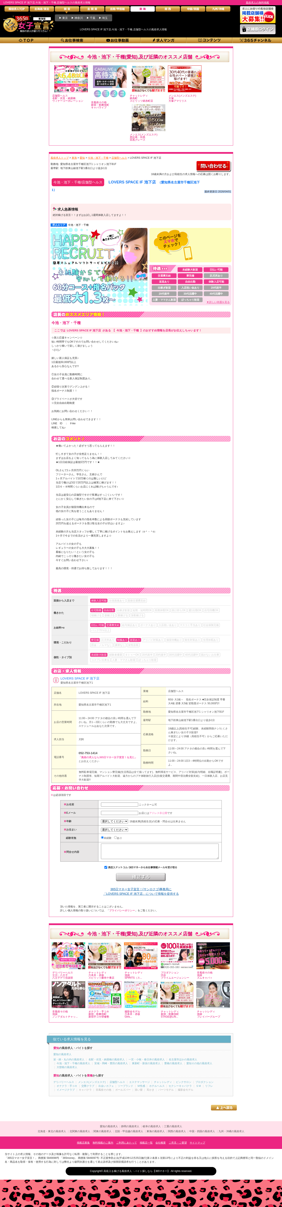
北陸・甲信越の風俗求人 (129, 1134)
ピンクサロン (183, 1085)
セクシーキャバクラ (180, 1089)
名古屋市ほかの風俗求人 (183, 1062)
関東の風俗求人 (102, 1134)
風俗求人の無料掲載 (257, 2)
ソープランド (125, 1089)
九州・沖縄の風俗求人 (231, 1134)
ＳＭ (198, 1089)
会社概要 (160, 1145)
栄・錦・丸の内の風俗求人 (68, 1062)
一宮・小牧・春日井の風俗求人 (147, 1062)
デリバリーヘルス (63, 1085)
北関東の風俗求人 (80, 1134)
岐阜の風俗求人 (152, 1129)
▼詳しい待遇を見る (218, 302)
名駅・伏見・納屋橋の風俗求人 (106, 1062)
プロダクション (204, 1085)
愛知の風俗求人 (62, 1057)
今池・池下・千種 (78, 224)
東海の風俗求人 (156, 1134)
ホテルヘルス (157, 1089)
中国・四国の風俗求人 (202, 1134)
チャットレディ (163, 1085)
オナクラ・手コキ (67, 1089)
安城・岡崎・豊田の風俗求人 (111, 1066)
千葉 (92, 18)
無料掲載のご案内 (103, 1145)
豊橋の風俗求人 (173, 1066)
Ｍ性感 (141, 1089)
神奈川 (78, 18)
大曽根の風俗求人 (67, 1070)
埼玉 (105, 18)
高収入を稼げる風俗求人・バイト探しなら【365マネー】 (137, 1174)
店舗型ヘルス (176, 691)
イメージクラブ (66, 1093)
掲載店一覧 (146, 1145)
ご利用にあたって (126, 1145)
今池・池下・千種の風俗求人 (73, 1066)
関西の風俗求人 (177, 1134)
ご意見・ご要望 (178, 1145)
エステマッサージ (139, 1085)
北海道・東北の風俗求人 (52, 1134)
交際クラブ (87, 1089)
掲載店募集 (83, 1145)
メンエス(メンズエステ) (92, 1085)
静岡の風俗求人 (130, 1129)
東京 (65, 18)
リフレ (209, 1089)
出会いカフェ (106, 1089)
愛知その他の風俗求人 (199, 1066)
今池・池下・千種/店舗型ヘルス (77, 182)
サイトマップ (197, 1145)
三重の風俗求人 (173, 1129)
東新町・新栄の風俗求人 (146, 1066)
